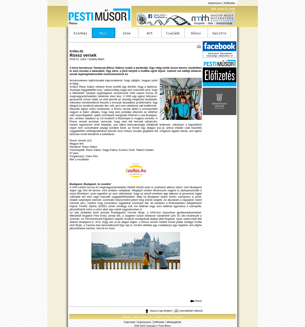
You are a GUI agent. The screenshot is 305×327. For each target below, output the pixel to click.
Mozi (135, 316)
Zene (144, 316)
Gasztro (179, 316)
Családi (158, 316)
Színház (126, 316)
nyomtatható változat (188, 310)
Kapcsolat (129, 322)
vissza (196, 300)
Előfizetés (229, 3)
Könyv (168, 316)
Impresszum (215, 3)
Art (150, 316)
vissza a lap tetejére (158, 310)
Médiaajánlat (174, 322)
